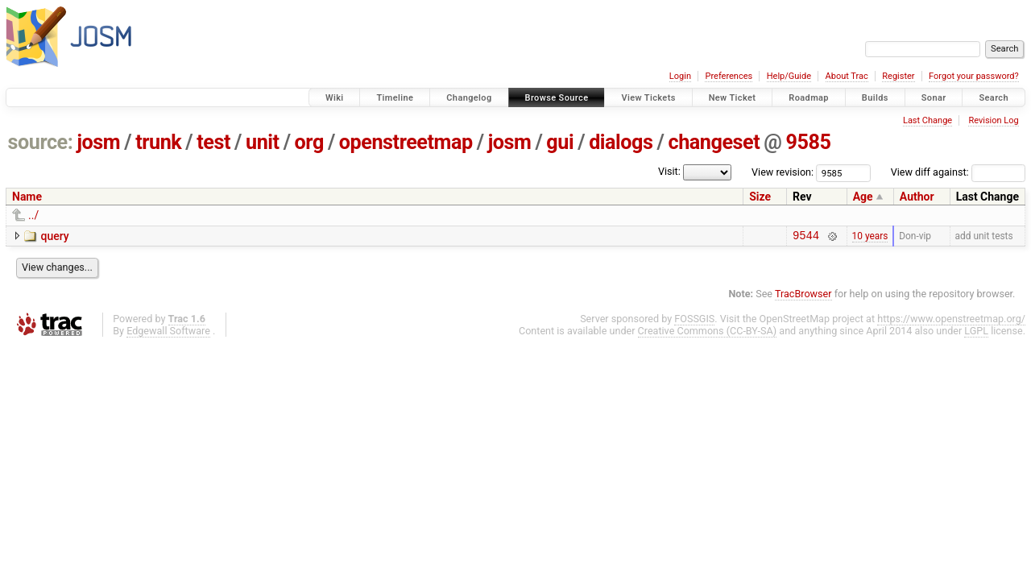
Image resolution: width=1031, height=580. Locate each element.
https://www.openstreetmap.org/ (951, 321)
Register (898, 76)
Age (863, 196)
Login (680, 76)
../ (33, 215)
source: (40, 142)
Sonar (933, 98)
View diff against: (958, 172)
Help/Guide (789, 76)
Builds (875, 98)
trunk (158, 142)
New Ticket (732, 98)
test (213, 142)
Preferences (728, 76)
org (309, 142)
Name (27, 196)
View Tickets (648, 98)
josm (98, 142)
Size (760, 196)
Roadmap (809, 98)
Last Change (927, 120)
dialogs (620, 142)
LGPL (976, 333)
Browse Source (557, 98)
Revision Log (993, 120)
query (54, 236)
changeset (714, 142)
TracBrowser (803, 296)
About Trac (847, 76)
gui (559, 142)
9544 (806, 237)
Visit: (669, 171)
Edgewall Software (168, 333)
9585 (807, 142)
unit (262, 142)
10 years (870, 236)
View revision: (783, 172)
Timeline (394, 98)
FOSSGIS (694, 321)
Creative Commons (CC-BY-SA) (707, 333)
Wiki (334, 98)
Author (917, 196)
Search (993, 98)
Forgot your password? (974, 76)
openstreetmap (406, 142)
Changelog (468, 98)
